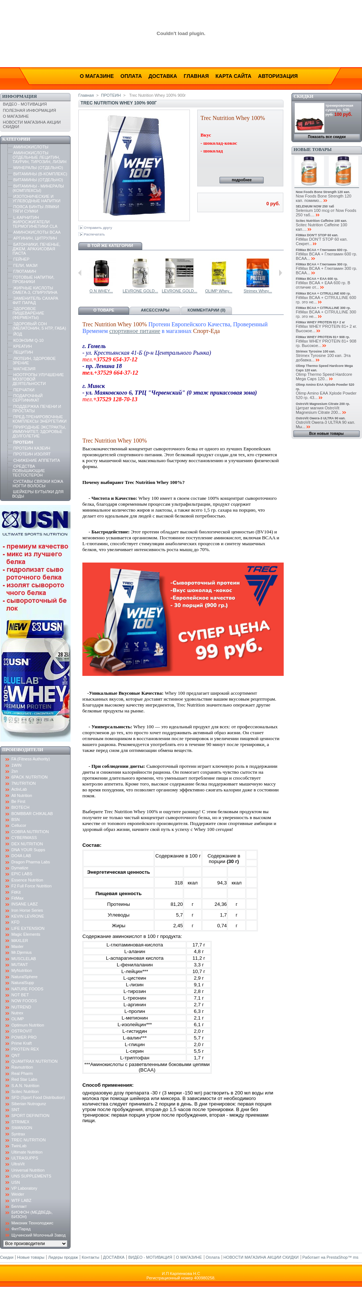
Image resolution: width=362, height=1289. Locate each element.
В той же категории (110, 245)
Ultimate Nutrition (26, 1152)
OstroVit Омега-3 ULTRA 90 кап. (321, 418)
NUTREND (21, 1007)
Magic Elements (25, 934)
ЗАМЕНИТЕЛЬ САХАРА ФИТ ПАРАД (35, 300)
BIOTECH (20, 807)
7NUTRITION (23, 783)
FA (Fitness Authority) (30, 759)
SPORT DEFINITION (30, 1115)
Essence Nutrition (27, 880)
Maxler (17, 946)
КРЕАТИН (22, 346)
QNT (15, 1055)
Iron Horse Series (27, 910)
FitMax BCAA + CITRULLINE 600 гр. (323, 293)
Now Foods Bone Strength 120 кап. (323, 192)
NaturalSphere (24, 977)
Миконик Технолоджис (32, 1223)
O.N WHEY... (220, 291)
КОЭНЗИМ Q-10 (28, 340)
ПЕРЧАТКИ (23, 390)
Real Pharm (22, 1073)
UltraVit (18, 1164)
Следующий (280, 272)
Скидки (303, 96)
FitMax (17, 898)
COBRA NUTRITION (30, 831)
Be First (18, 801)
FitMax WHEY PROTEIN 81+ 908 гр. (323, 337)
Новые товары (312, 149)
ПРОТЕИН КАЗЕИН (31, 448)
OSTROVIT (21, 1031)
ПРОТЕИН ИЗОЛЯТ (32, 454)
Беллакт (19, 1206)
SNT (15, 1109)
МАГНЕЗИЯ (24, 369)
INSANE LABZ (24, 904)
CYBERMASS (24, 837)
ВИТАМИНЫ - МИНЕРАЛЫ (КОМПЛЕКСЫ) (38, 188)
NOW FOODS (24, 1000)
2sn (14, 771)
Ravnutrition (22, 1067)
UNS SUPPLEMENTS (31, 1176)
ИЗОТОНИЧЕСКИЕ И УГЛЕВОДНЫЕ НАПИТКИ (37, 198)
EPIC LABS (22, 874)
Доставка (162, 76)
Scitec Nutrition (25, 1091)
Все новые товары (326, 434)
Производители (22, 749)
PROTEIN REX (25, 1049)
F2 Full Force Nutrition (31, 886)
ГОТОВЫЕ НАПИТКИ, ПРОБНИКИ (33, 279)
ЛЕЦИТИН (23, 352)
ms (356, 1257)
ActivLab (19, 789)
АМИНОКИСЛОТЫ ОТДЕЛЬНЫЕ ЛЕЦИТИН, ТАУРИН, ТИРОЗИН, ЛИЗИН (39, 157)
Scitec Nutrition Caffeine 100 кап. (321, 221)
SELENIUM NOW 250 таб (315, 206)
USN (15, 1182)
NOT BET (20, 995)
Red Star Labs (24, 1079)
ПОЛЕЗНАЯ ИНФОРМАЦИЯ (29, 110)
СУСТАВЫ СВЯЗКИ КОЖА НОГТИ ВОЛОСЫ (38, 483)
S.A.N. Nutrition (25, 1085)
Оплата (131, 76)
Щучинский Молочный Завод (38, 1235)
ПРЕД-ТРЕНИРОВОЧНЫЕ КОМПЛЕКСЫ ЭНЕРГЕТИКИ (39, 419)
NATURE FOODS (27, 989)
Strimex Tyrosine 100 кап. (315, 351)
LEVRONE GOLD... (259, 291)
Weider (17, 1194)
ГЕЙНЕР (21, 259)
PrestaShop (337, 1257)
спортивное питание (134, 331)
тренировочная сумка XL (339, 107)
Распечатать (94, 234)
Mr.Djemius (21, 952)
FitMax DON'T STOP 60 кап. (317, 235)
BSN (15, 819)
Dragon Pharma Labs (30, 862)
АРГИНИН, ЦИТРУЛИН (35, 238)
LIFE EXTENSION (28, 928)
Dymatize (19, 868)
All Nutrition (21, 795)
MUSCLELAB (23, 958)
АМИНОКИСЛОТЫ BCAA (37, 232)
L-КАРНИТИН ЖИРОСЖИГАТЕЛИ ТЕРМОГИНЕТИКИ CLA (35, 221)
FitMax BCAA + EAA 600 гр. (317, 279)
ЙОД (17, 334)
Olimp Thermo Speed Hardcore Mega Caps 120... (324, 376)
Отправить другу (98, 228)
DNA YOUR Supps (28, 850)
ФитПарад (21, 1229)
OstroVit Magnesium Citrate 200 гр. (323, 404)
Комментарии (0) (207, 310)
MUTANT (19, 964)
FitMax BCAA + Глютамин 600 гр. (322, 250)
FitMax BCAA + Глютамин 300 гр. (322, 264)
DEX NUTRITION (27, 844)
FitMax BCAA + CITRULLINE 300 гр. (323, 308)
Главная (196, 76)
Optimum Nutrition (27, 1025)
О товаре (104, 310)
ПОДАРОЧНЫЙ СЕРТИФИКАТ (28, 397)
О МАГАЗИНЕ (16, 116)
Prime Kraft (21, 1043)
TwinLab (19, 1146)
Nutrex (17, 1013)
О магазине (97, 76)
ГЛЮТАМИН (24, 271)
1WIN (16, 765)
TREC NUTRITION (28, 1140)
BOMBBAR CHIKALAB (32, 813)
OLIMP (17, 1019)
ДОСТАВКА (113, 1257)
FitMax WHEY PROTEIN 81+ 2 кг (320, 322)
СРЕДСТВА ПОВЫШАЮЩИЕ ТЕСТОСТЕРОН (29, 470)
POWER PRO (24, 1037)
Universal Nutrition (28, 1170)
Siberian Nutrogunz (28, 1103)
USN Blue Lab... (102, 291)
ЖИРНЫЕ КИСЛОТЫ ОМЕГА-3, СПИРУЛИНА (35, 290)
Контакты (90, 1257)
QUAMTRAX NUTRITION (34, 1061)
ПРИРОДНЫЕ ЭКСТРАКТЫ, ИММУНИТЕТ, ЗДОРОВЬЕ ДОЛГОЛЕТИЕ (39, 431)
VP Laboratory (24, 1188)
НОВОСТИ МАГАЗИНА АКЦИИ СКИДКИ (261, 1257)
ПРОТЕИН (23, 442)
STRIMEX (20, 1122)
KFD (15, 922)
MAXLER (19, 940)
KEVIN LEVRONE (27, 916)
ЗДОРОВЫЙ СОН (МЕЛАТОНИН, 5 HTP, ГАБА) (39, 326)
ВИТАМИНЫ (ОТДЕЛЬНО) (38, 180)
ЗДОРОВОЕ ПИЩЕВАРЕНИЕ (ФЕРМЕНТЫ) (28, 313)
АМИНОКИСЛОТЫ (30, 147)
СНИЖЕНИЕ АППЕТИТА (36, 460)
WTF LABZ (21, 1200)
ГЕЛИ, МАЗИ (25, 265)
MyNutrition (21, 970)
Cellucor (18, 825)
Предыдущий (80, 272)
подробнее (242, 180)
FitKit (16, 892)
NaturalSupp (22, 982)
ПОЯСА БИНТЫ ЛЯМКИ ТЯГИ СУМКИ (36, 208)
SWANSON (21, 1127)
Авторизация (278, 76)
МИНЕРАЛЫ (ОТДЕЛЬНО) (38, 167)
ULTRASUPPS (24, 1158)
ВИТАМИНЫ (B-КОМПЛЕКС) (40, 174)
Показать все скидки (327, 137)
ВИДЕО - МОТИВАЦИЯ (25, 104)
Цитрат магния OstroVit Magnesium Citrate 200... (318, 410)
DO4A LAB (21, 855)
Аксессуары (155, 310)
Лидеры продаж (63, 1257)
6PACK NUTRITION (29, 777)
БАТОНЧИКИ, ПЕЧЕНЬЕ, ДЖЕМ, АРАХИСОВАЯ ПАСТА (37, 248)
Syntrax (18, 1134)
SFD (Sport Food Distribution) (38, 1097)
